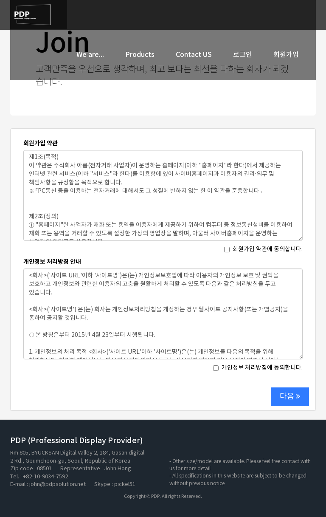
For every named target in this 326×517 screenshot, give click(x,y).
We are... (90, 55)
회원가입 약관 (40, 143)
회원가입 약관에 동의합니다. (263, 249)
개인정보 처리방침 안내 (52, 262)
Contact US (194, 55)
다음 (290, 396)
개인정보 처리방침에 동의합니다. (258, 367)
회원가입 (286, 55)
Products (140, 55)
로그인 (242, 55)
